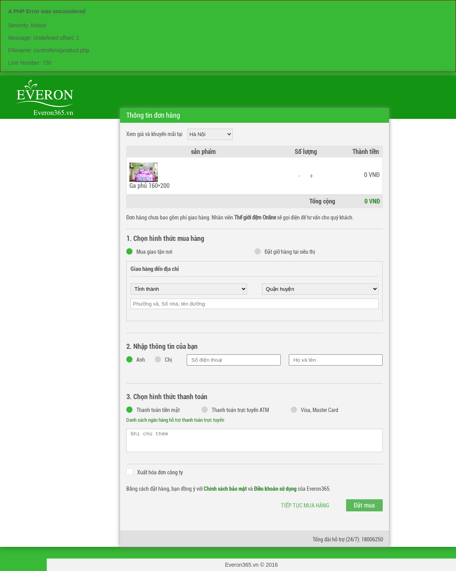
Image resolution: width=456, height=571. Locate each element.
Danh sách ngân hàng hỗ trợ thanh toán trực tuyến (175, 420)
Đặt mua (364, 505)
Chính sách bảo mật (225, 489)
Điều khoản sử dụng (275, 489)
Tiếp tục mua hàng (305, 505)
